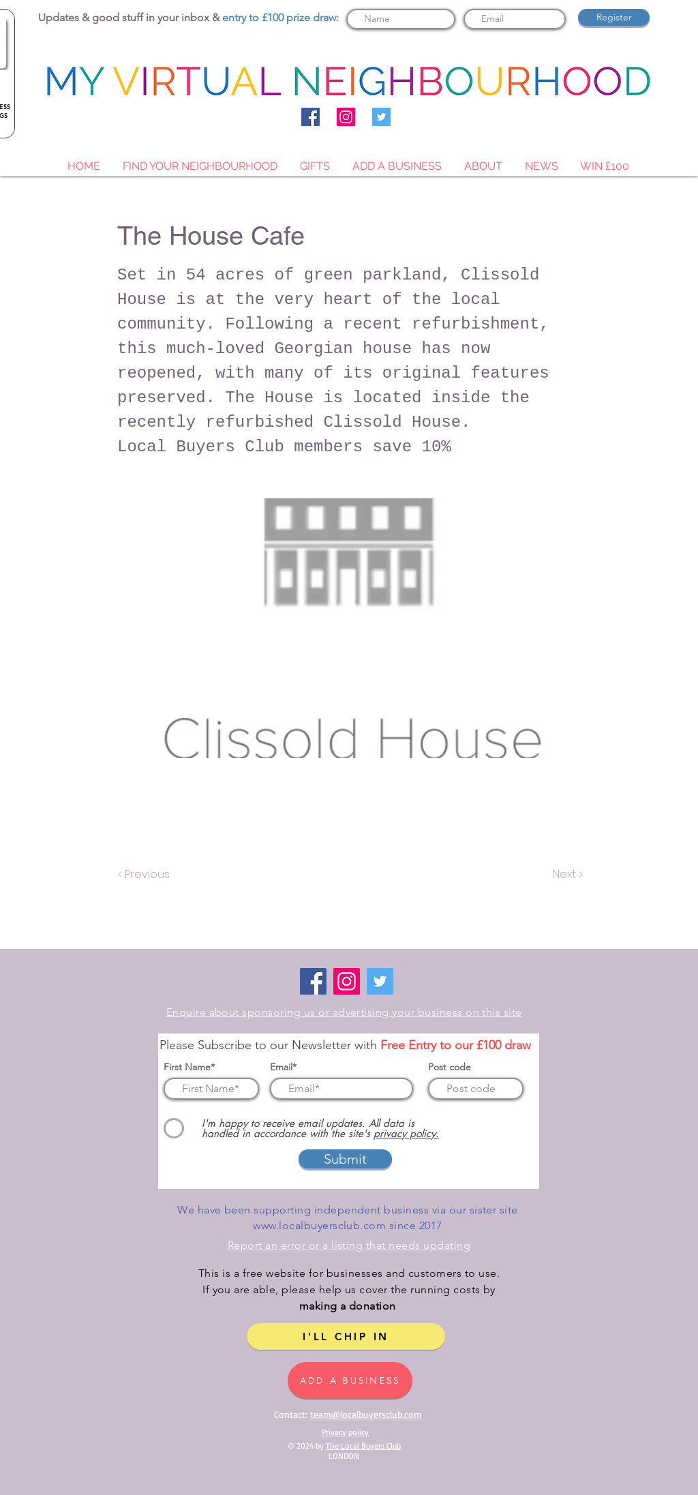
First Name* (189, 1067)
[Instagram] (346, 117)
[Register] (614, 17)
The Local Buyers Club (363, 1445)
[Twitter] (381, 117)
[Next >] (567, 874)
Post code (449, 1067)
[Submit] (345, 1158)
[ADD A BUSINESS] (350, 1380)
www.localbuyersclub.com (319, 1225)
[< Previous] (146, 874)
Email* (283, 1067)
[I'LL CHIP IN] (346, 1336)
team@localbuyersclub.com (366, 1414)
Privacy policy (345, 1432)
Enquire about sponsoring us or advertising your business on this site (344, 1012)
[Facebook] (310, 117)
